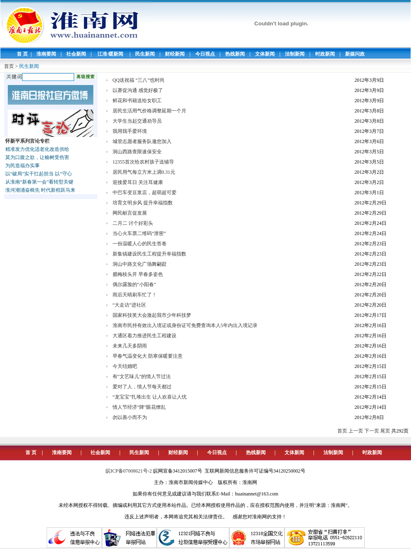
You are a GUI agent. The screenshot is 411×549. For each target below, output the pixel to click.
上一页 (355, 431)
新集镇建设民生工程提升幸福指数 (149, 254)
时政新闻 (325, 54)
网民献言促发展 (130, 213)
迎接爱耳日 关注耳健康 (138, 182)
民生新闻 (145, 54)
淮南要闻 (46, 54)
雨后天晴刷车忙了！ (135, 295)
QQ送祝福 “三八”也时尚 (139, 80)
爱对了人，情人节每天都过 (142, 387)
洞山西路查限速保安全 (137, 152)
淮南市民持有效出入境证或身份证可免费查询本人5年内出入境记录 (185, 325)
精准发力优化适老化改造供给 (37, 149)
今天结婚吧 (125, 366)
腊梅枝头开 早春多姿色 (138, 274)
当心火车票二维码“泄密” (139, 233)
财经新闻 (175, 54)
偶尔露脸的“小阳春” (134, 284)
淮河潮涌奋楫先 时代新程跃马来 (40, 190)
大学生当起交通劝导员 (137, 121)
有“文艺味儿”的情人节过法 (142, 376)
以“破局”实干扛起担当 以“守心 (38, 174)
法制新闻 (295, 54)
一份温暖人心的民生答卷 (140, 243)
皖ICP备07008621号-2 (129, 471)
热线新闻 (235, 54)
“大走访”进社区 (130, 305)
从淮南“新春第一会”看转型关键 (39, 182)
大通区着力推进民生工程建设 (144, 335)
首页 (9, 66)
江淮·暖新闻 (110, 54)
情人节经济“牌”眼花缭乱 (139, 407)
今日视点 (205, 54)
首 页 (22, 54)
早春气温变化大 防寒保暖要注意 (148, 356)
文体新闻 (265, 54)
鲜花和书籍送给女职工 (137, 100)
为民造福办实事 (22, 165)
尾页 (385, 431)
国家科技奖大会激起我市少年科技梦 (152, 315)
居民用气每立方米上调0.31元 (144, 172)
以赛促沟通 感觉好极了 (138, 90)
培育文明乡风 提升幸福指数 (143, 203)
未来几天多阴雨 (130, 346)
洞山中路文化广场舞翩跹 (140, 264)
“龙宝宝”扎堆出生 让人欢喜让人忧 (150, 397)
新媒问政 (355, 54)
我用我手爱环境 (130, 131)
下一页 (371, 431)
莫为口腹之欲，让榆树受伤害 (37, 157)
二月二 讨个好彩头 (133, 223)
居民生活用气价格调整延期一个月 (149, 111)
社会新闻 (76, 54)
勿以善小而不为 (130, 417)
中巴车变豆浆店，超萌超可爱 (144, 192)
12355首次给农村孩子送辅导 (143, 162)
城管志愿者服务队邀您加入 (142, 141)
